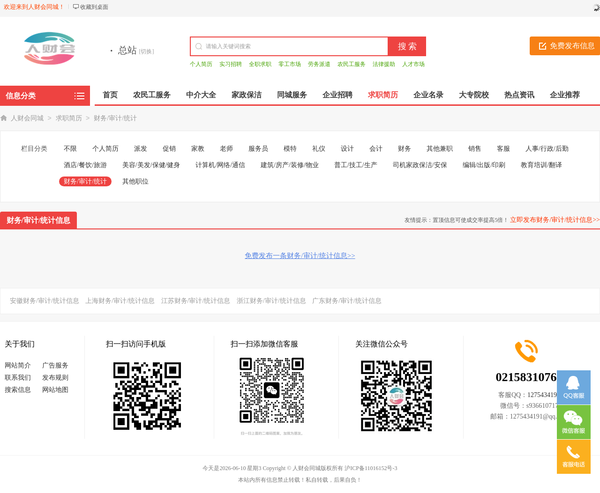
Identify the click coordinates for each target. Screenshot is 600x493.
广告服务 (55, 365)
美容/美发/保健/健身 (151, 165)
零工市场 (289, 64)
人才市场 (413, 64)
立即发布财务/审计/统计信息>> (555, 219)
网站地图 (55, 389)
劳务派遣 (319, 64)
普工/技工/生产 (355, 165)
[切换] (146, 51)
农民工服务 (352, 64)
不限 (70, 148)
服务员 (258, 148)
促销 (169, 148)
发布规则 (55, 377)
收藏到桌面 (94, 7)
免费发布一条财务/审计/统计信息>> (300, 255)
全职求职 (260, 64)
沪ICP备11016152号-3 (371, 468)
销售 (474, 148)
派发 (140, 148)
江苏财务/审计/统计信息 (196, 300)
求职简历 (69, 118)
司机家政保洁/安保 (420, 165)
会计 (375, 148)
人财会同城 (27, 118)
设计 (347, 148)
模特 (290, 148)
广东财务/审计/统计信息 (347, 300)
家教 (197, 148)
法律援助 (384, 64)
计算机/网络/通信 (220, 165)
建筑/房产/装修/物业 (290, 165)
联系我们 (18, 377)
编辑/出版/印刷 (484, 165)
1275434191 (543, 394)
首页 (110, 95)
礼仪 (318, 148)
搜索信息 (18, 389)
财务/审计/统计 (115, 118)
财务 (404, 148)
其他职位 (135, 181)
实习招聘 (230, 64)
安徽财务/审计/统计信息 (44, 300)
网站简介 (18, 365)
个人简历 (201, 64)
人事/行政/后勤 (547, 148)
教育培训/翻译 (541, 165)
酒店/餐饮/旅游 (85, 165)
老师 (226, 148)
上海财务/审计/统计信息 (120, 300)
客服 (503, 148)
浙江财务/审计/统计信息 (271, 300)
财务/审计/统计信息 (39, 220)
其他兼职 (440, 148)
